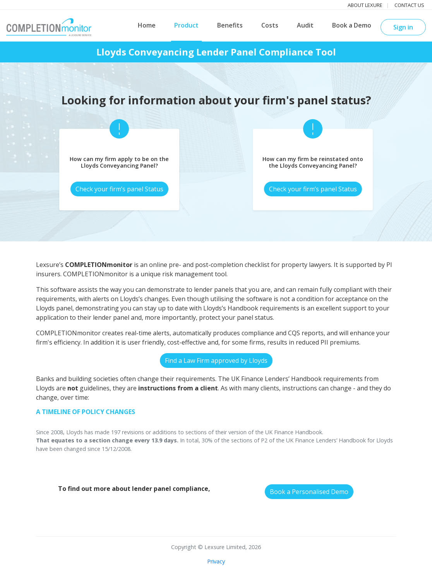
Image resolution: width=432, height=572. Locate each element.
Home (147, 25)
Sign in (403, 27)
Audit (305, 25)
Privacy (216, 561)
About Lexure (365, 5)
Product (186, 25)
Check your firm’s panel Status (119, 189)
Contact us (409, 5)
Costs (269, 25)
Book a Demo (351, 25)
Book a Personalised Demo (309, 491)
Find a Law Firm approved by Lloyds (216, 360)
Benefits (230, 25)
